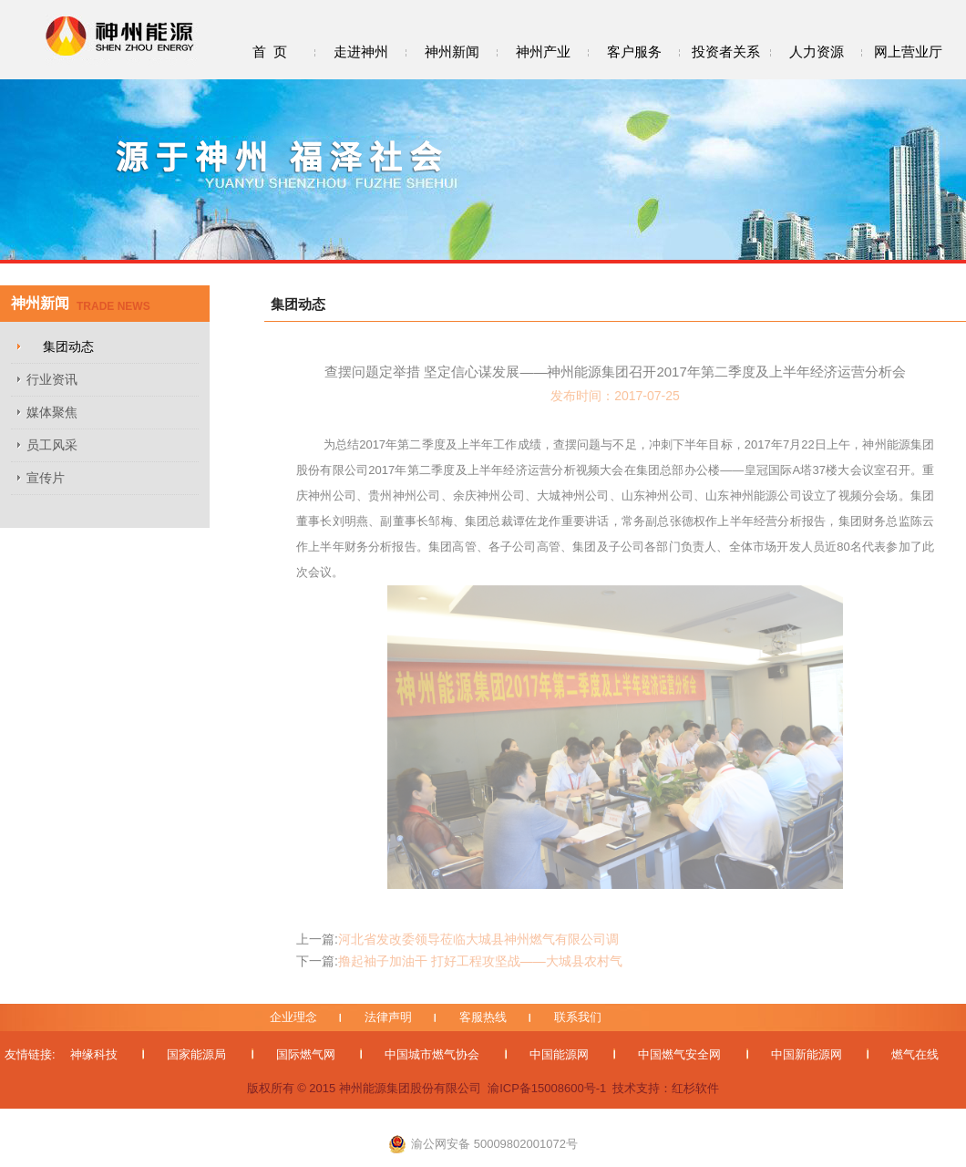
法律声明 (388, 1017)
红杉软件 (695, 1088)
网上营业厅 (908, 51)
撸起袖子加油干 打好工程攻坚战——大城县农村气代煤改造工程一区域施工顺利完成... (459, 961)
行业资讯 (51, 379)
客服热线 (483, 1017)
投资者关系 (726, 51)
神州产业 (543, 51)
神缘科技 (94, 1054)
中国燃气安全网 (679, 1054)
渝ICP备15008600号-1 (547, 1088)
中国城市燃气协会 (432, 1054)
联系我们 (577, 1017)
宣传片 (45, 477)
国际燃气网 (305, 1054)
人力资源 (816, 51)
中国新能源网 (806, 1054)
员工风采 (51, 445)
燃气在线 (915, 1054)
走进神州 (361, 51)
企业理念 (293, 1017)
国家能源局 (196, 1054)
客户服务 (634, 51)
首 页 (269, 51)
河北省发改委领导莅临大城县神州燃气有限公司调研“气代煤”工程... (457, 939)
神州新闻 (452, 51)
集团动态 (68, 346)
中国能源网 (559, 1054)
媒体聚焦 (51, 412)
